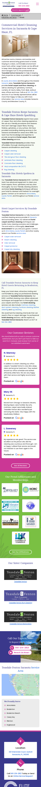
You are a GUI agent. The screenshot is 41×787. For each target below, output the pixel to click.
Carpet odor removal (12, 154)
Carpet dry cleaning (12, 249)
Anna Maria (13, 81)
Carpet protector (10, 246)
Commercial (16, 15)
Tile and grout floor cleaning (15, 157)
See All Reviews (20, 466)
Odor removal (9, 243)
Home (5, 15)
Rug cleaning (9, 170)
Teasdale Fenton (20, 581)
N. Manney (9, 352)
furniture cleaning (26, 307)
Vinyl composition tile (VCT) (15, 166)
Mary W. (8, 391)
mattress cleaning (28, 305)
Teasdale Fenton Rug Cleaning (20, 603)
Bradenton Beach (13, 713)
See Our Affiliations (20, 552)
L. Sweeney (10, 428)
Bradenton (11, 709)
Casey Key (11, 717)
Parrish (9, 196)
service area (19, 99)
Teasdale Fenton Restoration (20, 624)
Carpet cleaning (10, 151)
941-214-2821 (23, 6)
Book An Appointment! (21, 10)
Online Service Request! (23, 776)
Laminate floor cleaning (13, 160)
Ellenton (10, 721)
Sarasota (5, 83)
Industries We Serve (9, 17)
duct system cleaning (10, 307)
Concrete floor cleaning (13, 163)
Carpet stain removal (12, 237)
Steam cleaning (10, 240)
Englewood (11, 725)
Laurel (5, 81)
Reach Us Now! (19, 653)
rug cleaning (17, 310)
